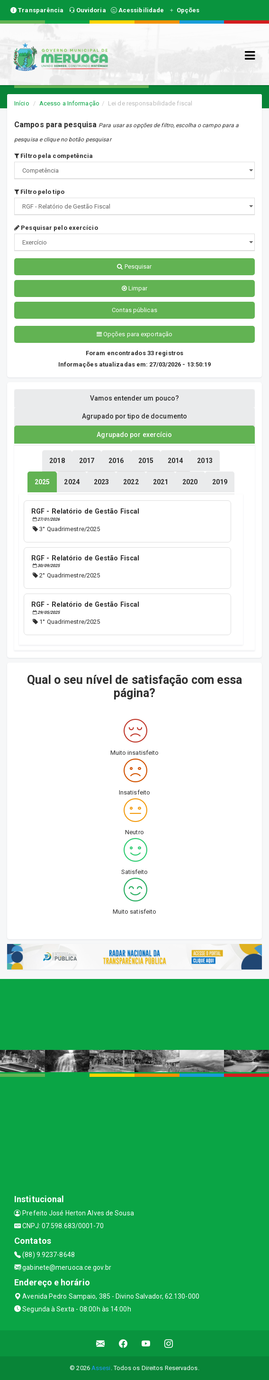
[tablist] (42, 482)
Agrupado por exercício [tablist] (134, 434)
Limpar (135, 288)
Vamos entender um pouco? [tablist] (134, 398)
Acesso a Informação (69, 103)
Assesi (101, 1367)
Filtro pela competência (53, 155)
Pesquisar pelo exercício (56, 227)
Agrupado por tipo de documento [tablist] (134, 416)
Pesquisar (134, 266)
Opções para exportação (134, 334)
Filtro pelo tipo (39, 191)
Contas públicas (134, 310)
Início (21, 103)
